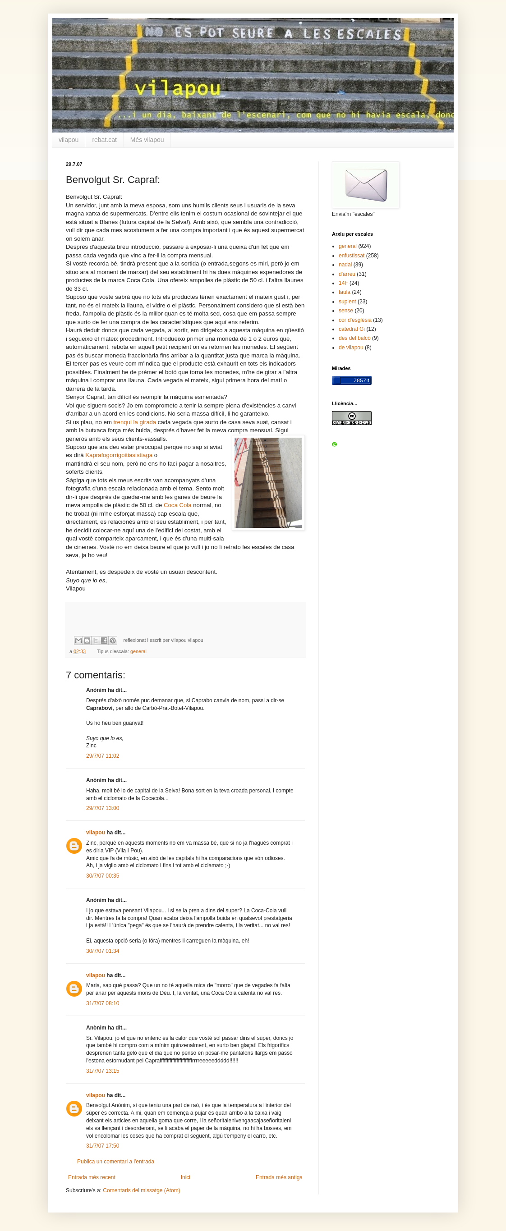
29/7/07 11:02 (102, 756)
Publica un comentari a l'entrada (115, 1161)
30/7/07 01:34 (102, 951)
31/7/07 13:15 (102, 1071)
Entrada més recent (91, 1177)
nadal (345, 264)
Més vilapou (147, 139)
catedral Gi (352, 329)
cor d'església (355, 320)
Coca (171, 505)
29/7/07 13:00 (102, 808)
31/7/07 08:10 (102, 1003)
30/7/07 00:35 (102, 876)
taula (344, 292)
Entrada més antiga (279, 1177)
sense (346, 310)
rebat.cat (104, 139)
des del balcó (355, 338)
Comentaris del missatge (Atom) (141, 1190)
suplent (347, 301)
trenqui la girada (135, 422)
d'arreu (347, 274)
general (138, 651)
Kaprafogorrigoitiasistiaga (118, 455)
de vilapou (351, 347)
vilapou (68, 139)
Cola (185, 505)
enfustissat (351, 255)
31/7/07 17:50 (102, 1146)
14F (343, 283)
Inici (185, 1177)
